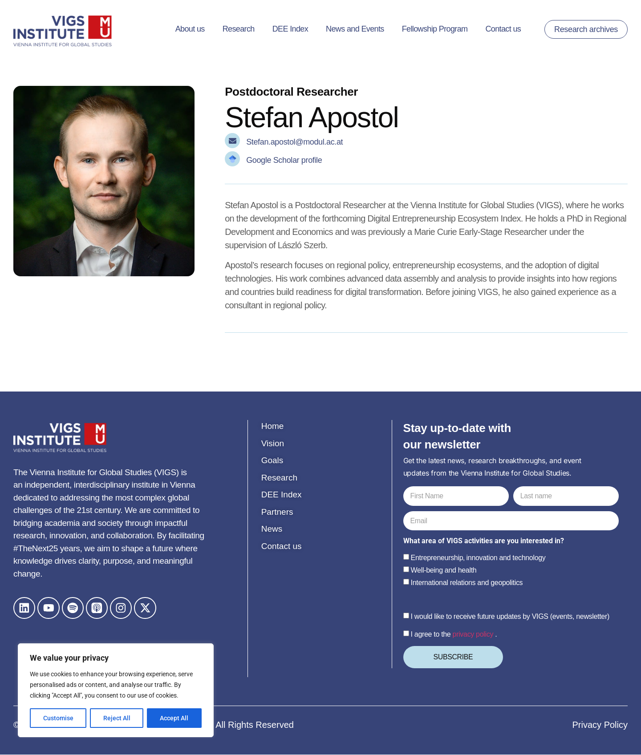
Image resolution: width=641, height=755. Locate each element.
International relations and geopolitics (467, 583)
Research (239, 28)
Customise (58, 718)
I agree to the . (454, 634)
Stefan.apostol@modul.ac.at (294, 141)
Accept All (174, 718)
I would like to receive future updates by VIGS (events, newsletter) (510, 617)
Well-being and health (444, 570)
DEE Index (290, 28)
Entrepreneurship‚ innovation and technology (478, 558)
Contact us (503, 28)
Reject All (116, 718)
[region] (116, 690)
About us (190, 28)
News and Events (355, 28)
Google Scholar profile (284, 160)
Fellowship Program (435, 28)
